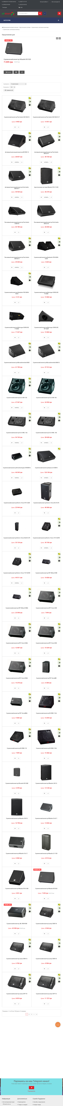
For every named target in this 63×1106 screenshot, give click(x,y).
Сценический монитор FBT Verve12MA (17, 643)
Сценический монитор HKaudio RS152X (17, 59)
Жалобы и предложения (39, 1102)
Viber (21, 7)
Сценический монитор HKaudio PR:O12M (16, 888)
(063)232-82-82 (23, 4)
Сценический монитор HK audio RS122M (16, 783)
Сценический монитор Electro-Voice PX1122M (17, 502)
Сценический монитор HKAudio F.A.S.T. (17, 853)
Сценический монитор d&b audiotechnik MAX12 (46, 362)
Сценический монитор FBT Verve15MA (17, 678)
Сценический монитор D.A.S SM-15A (46, 397)
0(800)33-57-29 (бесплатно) (9, 1)
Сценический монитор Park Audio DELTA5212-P (46, 117)
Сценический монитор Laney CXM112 (16, 958)
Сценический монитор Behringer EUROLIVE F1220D (46, 293)
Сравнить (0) (9, 90)
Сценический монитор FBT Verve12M (46, 608)
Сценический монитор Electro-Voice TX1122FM (46, 538)
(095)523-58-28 (6, 4)
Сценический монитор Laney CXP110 (16, 993)
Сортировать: (6, 84)
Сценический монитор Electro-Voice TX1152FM (16, 573)
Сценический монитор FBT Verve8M (46, 678)
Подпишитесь (31, 1091)
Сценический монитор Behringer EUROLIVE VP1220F (46, 328)
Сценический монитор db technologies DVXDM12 (17, 467)
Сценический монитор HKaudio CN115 (17, 818)
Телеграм (4, 7)
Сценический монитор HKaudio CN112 (46, 783)
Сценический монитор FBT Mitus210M (46, 573)
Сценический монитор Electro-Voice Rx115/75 (46, 502)
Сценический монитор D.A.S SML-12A (16, 432)
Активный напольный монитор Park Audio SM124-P (46, 152)
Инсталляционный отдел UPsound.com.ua (8, 1103)
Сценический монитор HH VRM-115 (17, 748)
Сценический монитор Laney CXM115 (46, 958)
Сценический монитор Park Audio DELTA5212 (16, 117)
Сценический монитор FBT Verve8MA (16, 713)
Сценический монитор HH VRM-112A (46, 713)
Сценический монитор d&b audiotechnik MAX (16, 362)
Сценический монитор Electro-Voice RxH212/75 (17, 538)
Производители (22, 1102)
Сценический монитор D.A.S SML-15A (46, 432)
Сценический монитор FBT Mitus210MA (17, 608)
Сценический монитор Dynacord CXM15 (46, 467)
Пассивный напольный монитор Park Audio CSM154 (17, 223)
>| (36, 1014)
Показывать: (6, 87)
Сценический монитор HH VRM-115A (46, 748)
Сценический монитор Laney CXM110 (46, 923)
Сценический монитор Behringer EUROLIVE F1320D (17, 328)
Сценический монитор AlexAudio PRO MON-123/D (46, 258)
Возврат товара (37, 1104)
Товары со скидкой (22, 1104)
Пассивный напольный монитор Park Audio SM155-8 (17, 258)
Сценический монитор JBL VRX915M (17, 923)
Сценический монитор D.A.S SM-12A (17, 397)
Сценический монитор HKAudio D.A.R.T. (46, 818)
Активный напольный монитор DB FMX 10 (17, 152)
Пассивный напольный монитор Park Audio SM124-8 (46, 223)
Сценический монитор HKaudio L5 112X (46, 853)
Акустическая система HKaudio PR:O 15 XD (46, 187)
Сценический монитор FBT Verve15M (46, 643)
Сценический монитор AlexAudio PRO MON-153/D (17, 293)
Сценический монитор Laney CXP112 (46, 993)
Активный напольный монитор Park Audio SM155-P (17, 188)
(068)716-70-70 (23, 1)
